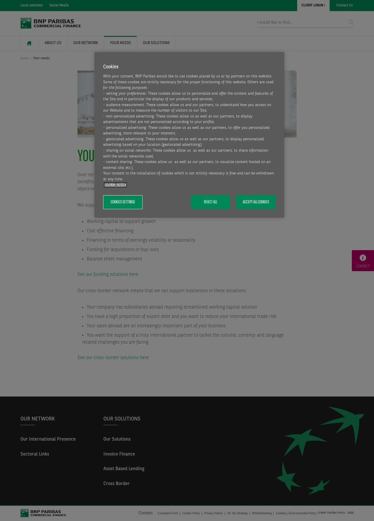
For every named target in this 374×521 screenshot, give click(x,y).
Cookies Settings (123, 202)
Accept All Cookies (256, 202)
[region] (189, 135)
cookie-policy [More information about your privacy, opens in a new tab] (115, 185)
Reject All (210, 202)
